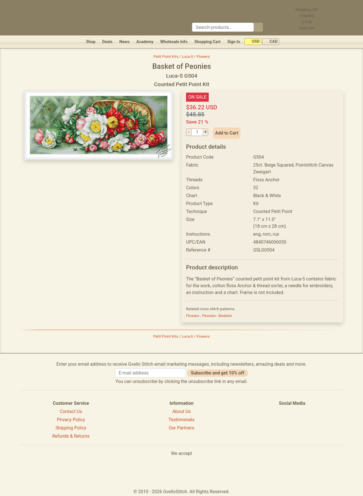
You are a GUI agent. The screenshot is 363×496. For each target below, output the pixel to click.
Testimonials (181, 419)
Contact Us (71, 411)
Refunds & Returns (71, 436)
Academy (144, 41)
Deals (107, 41)
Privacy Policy (71, 419)
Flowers (193, 316)
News (124, 41)
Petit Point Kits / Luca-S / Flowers (181, 56)
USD (252, 41)
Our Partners (181, 428)
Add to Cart (226, 133)
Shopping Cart (207, 41)
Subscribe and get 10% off (217, 373)
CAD (271, 41)
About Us (181, 411)
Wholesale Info (173, 41)
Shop (90, 41)
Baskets (225, 316)
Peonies (209, 316)
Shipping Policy (71, 428)
